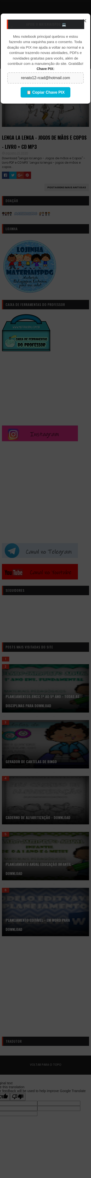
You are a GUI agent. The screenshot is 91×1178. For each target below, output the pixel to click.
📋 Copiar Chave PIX (45, 92)
